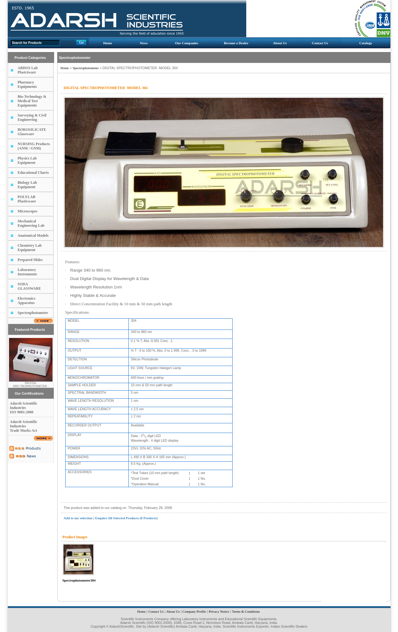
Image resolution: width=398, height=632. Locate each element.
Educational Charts (33, 172)
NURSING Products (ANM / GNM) (34, 146)
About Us (280, 43)
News (144, 43)
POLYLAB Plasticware (27, 199)
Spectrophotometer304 (79, 580)
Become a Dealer (236, 43)
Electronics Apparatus (26, 300)
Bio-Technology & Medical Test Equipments (32, 100)
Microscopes (28, 211)
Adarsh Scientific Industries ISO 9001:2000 (23, 407)
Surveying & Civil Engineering (32, 117)
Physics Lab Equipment (27, 160)
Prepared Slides (30, 260)
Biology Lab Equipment (27, 184)
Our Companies (186, 43)
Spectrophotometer (33, 313)
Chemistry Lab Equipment (30, 247)
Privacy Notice (219, 611)
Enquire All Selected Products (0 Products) (126, 518)
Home (107, 43)
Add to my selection (78, 518)
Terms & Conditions (246, 611)
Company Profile (194, 611)
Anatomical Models (33, 235)
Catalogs (365, 43)
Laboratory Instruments (27, 272)
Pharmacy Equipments (27, 84)
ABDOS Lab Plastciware (28, 70)
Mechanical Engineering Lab (31, 223)
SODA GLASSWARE (29, 286)
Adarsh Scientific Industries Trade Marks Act (23, 426)
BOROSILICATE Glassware (32, 131)
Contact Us (320, 43)
